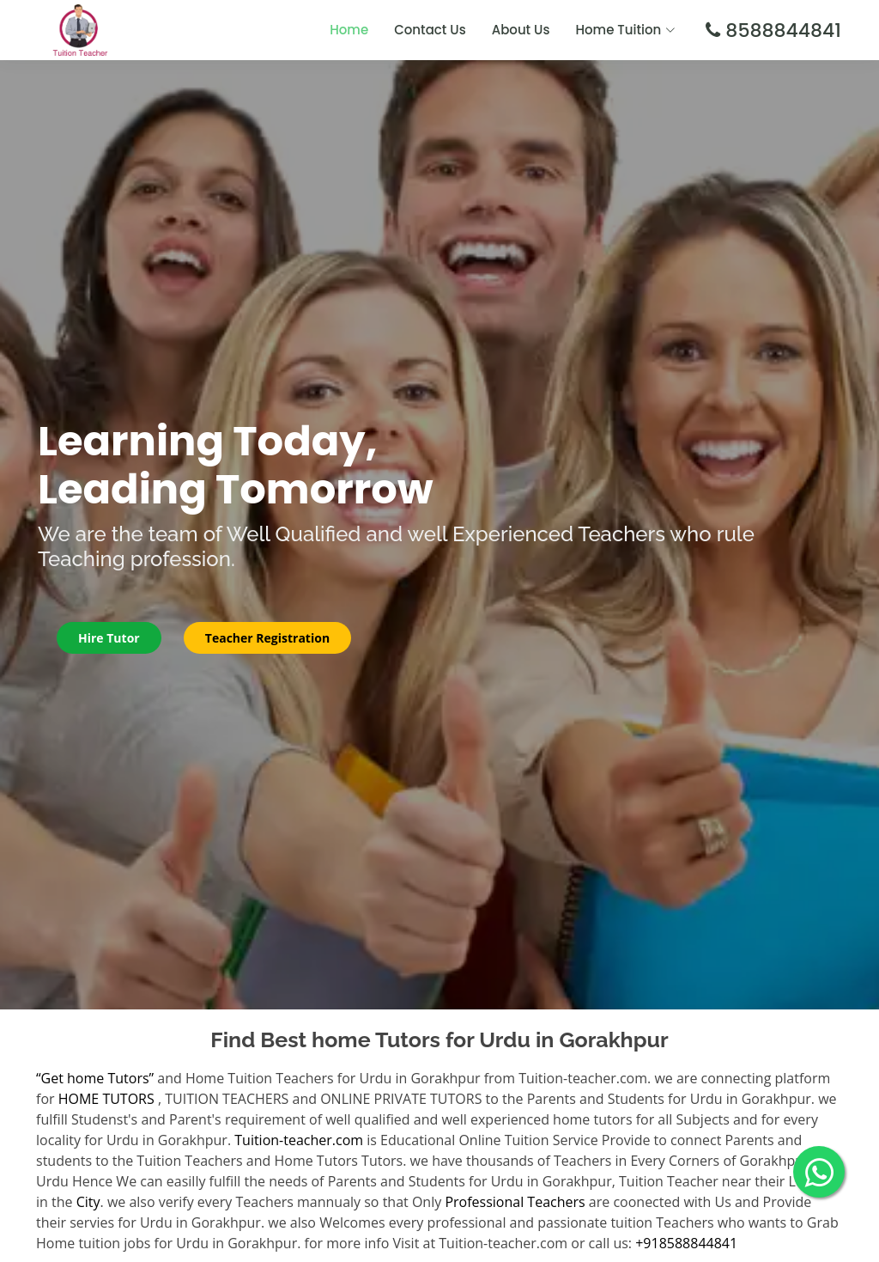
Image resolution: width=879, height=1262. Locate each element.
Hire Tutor (109, 638)
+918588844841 (686, 1243)
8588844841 (780, 30)
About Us (521, 30)
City (88, 1201)
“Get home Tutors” (95, 1078)
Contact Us (430, 30)
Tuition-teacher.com (298, 1140)
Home (349, 30)
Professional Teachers (515, 1201)
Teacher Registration (267, 638)
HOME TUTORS (106, 1098)
